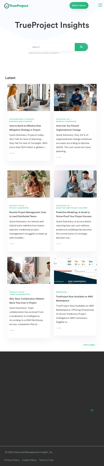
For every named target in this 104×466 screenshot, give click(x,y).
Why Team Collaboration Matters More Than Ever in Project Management (26, 303)
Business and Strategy (20, 121)
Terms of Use (46, 460)
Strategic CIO (63, 119)
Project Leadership (19, 208)
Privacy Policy (12, 460)
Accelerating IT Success (21, 119)
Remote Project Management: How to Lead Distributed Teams (27, 214)
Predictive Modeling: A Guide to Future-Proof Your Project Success (74, 214)
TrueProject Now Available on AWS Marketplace (74, 298)
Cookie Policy (29, 460)
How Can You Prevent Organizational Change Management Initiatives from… (72, 130)
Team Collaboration (19, 294)
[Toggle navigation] (100, 5)
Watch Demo (79, 5)
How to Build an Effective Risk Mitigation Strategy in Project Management (25, 130)
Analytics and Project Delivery (71, 208)
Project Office (16, 205)
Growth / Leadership (66, 121)
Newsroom (61, 292)
